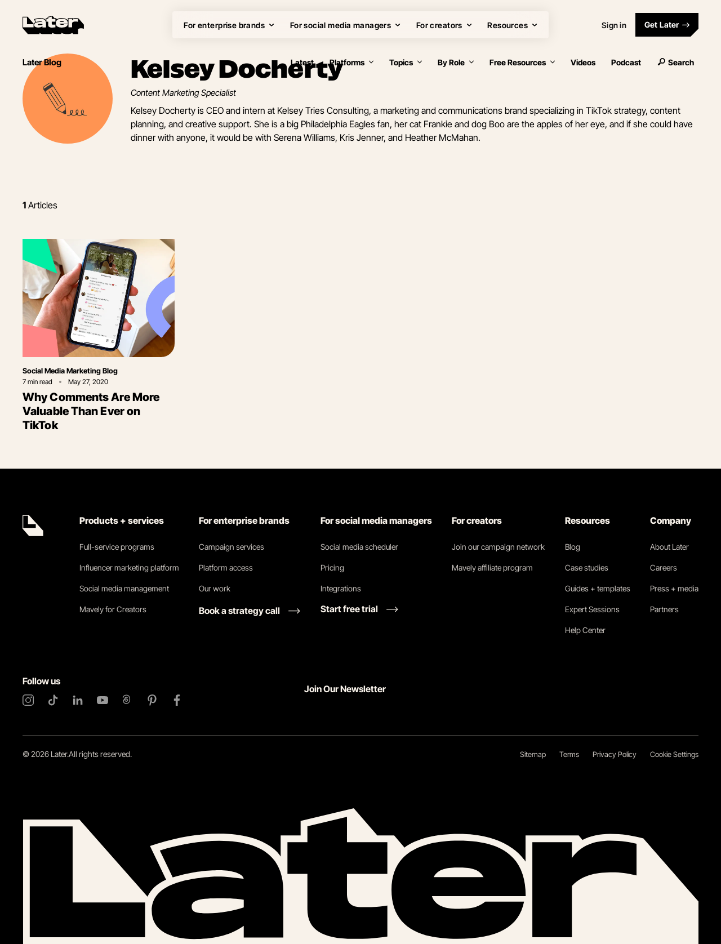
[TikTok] (53, 700)
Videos (583, 62)
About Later (669, 546)
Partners (664, 609)
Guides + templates (597, 588)
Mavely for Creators (112, 609)
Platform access (226, 567)
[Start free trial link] (359, 609)
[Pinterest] (152, 700)
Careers (663, 567)
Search (675, 62)
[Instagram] (28, 700)
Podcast (626, 62)
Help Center (585, 630)
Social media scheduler (359, 546)
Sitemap (533, 754)
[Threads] (127, 700)
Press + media (674, 588)
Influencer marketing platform (129, 567)
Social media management (124, 588)
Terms (569, 754)
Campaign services (231, 546)
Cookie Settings (674, 754)
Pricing (332, 567)
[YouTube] (102, 700)
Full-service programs (116, 546)
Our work (214, 588)
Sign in (614, 25)
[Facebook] (177, 700)
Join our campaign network (498, 546)
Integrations (341, 588)
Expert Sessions (592, 609)
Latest (302, 62)
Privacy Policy (615, 754)
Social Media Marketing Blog (70, 370)
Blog (572, 546)
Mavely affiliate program (492, 567)
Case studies (586, 567)
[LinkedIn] (77, 700)
